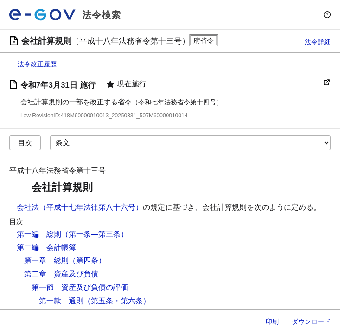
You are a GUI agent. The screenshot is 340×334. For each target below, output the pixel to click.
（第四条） (87, 260)
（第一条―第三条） (94, 234)
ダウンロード (311, 321)
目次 (25, 143)
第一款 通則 (61, 301)
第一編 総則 (39, 234)
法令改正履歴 (37, 64)
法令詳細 (318, 41)
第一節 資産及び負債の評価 (80, 287)
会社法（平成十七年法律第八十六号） (80, 207)
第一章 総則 (46, 260)
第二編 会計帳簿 (46, 247)
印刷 (272, 321)
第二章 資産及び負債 (61, 274)
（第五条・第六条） (116, 301)
